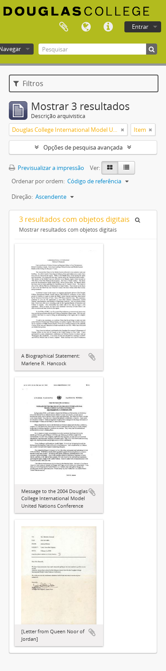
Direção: (22, 197)
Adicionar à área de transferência (92, 356)
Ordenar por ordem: (38, 181)
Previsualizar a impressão (46, 168)
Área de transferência (64, 27)
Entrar (140, 27)
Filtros (28, 83)
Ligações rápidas (108, 27)
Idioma (86, 27)
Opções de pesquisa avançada (83, 147)
